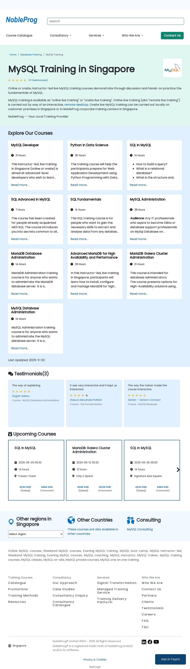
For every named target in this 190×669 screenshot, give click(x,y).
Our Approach (65, 583)
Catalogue (17, 583)
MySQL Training (54, 54)
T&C (145, 627)
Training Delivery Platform (112, 600)
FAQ (145, 621)
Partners (149, 595)
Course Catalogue (19, 35)
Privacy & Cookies (95, 659)
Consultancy (59, 35)
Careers (149, 614)
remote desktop (76, 105)
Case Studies (64, 589)
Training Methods (23, 595)
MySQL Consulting (140, 529)
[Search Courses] (115, 21)
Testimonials (153, 608)
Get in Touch (170, 659)
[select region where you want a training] (35, 534)
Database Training (31, 54)
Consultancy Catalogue (63, 603)
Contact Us (172, 35)
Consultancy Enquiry (70, 595)
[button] (177, 469)
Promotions (18, 589)
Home (13, 54)
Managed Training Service (112, 591)
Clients (148, 602)
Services (95, 35)
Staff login (95, 666)
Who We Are (131, 35)
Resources (17, 602)
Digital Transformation (117, 583)
